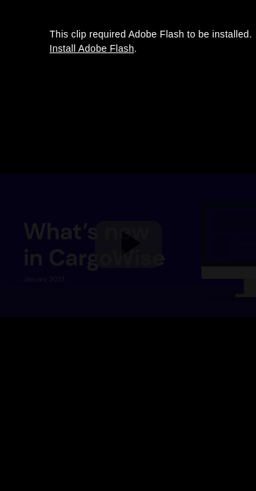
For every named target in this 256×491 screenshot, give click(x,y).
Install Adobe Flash (92, 48)
